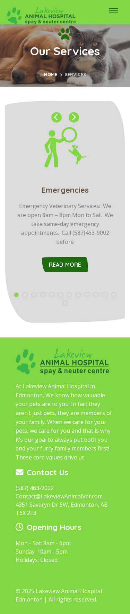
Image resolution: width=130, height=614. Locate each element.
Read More (65, 264)
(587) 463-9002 (35, 488)
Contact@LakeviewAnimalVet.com (59, 496)
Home (50, 74)
